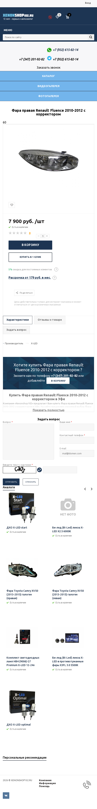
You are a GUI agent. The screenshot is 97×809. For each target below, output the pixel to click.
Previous (85, 489)
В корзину (30, 244)
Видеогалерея (48, 86)
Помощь (44, 786)
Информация (47, 783)
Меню (8, 30)
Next (91, 489)
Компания (45, 780)
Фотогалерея (48, 96)
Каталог (48, 76)
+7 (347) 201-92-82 (64, 375)
